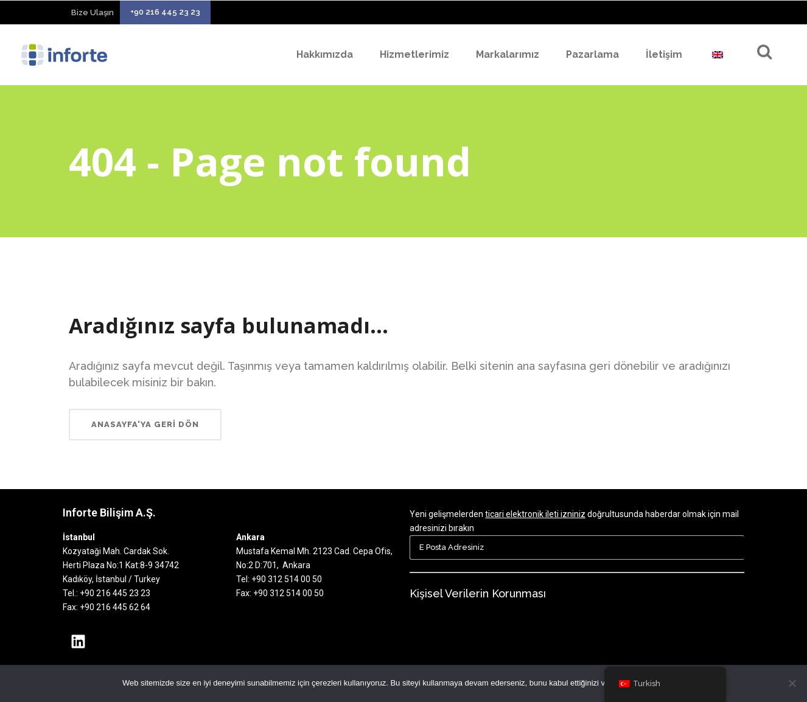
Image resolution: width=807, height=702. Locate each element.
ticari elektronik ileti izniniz (535, 514)
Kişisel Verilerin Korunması (478, 593)
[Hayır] (792, 683)
